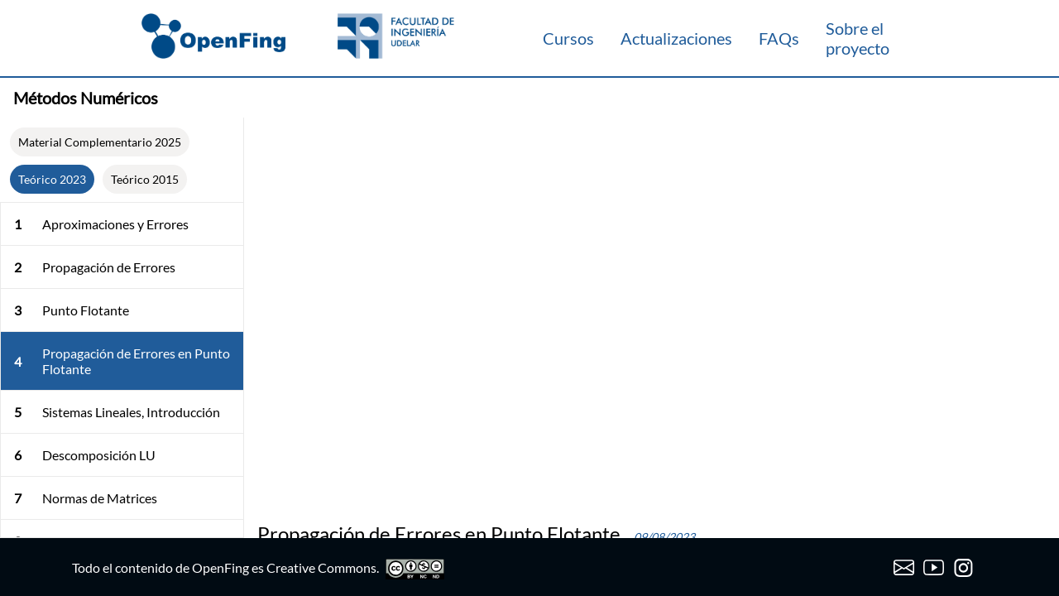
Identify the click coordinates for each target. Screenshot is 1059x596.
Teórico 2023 (52, 179)
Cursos (568, 38)
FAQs (779, 38)
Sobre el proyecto (857, 38)
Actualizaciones (676, 38)
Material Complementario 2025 (99, 142)
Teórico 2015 (145, 179)
